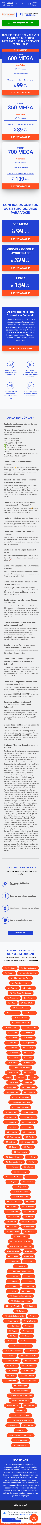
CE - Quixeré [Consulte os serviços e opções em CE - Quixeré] (13, 1147)
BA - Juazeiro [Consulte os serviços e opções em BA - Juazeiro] (29, 1013)
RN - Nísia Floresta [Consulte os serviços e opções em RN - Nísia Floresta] (27, 1376)
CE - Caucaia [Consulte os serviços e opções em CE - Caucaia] (13, 1053)
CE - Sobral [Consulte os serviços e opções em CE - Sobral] (31, 1157)
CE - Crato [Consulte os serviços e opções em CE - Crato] (28, 1057)
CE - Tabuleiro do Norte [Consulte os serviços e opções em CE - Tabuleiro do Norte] (14, 1162)
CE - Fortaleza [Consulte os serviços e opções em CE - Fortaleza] (28, 1062)
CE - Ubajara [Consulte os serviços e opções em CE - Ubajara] (28, 1167)
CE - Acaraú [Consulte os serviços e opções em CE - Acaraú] (12, 1033)
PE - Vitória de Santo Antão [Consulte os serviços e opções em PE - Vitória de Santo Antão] (14, 1316)
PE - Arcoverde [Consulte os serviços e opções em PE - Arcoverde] (28, 1226)
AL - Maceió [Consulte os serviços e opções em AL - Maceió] (9, 973)
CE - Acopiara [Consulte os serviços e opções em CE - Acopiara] (28, 1033)
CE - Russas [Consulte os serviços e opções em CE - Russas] (28, 1147)
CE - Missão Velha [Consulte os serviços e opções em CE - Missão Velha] (28, 1117)
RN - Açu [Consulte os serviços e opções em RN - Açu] (13, 1336)
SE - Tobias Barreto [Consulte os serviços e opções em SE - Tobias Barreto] (20, 1445)
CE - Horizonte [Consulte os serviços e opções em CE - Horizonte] (13, 1072)
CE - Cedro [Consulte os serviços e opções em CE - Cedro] (28, 1053)
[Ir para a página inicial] (8, 14)
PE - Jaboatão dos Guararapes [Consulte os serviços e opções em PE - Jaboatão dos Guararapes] (20, 1271)
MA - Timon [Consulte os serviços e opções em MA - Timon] (31, 1177)
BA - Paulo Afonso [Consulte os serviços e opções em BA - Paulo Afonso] (20, 1018)
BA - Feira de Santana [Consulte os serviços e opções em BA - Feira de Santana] (20, 1008)
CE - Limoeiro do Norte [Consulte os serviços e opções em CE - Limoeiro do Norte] (20, 1107)
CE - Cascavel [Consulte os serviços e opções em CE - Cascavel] (28, 1048)
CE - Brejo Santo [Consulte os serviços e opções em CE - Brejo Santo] (28, 1043)
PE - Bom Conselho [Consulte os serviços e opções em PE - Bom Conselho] (20, 1236)
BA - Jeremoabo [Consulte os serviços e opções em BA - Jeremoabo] (12, 1013)
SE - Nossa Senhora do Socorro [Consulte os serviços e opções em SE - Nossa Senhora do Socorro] (20, 1435)
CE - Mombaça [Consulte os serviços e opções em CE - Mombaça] (11, 1122)
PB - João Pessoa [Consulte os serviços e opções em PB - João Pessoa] (13, 1202)
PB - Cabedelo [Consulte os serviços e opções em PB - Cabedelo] (28, 1182)
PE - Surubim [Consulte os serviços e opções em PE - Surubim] (30, 1306)
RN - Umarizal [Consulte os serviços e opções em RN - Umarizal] (29, 1405)
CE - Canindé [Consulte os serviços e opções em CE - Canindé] (12, 1048)
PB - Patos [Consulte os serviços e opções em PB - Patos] (30, 1202)
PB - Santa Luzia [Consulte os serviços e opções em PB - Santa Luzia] (12, 1212)
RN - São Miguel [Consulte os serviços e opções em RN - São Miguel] (12, 1405)
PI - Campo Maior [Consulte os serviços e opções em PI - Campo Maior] (12, 1321)
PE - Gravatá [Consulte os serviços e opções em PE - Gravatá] (29, 1261)
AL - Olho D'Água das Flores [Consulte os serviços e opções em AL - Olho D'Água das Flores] (20, 978)
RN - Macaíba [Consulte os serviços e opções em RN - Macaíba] (11, 1366)
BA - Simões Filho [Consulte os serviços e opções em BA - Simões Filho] (30, 1028)
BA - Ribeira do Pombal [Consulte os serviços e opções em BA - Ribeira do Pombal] (20, 1023)
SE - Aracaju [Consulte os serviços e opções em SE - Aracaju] (20, 1410)
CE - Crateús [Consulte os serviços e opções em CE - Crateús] (13, 1057)
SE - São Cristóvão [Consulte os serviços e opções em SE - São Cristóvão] (20, 1440)
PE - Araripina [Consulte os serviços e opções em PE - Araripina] (12, 1226)
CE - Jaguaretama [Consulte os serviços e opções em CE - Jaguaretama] (28, 1087)
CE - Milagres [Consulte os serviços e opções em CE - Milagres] (11, 1117)
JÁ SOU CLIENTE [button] (20, 933)
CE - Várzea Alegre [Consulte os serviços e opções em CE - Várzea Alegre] (20, 1172)
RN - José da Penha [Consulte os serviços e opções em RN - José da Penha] (11, 1361)
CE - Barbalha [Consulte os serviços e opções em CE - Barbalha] (12, 1043)
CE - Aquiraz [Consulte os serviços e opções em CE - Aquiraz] (12, 1038)
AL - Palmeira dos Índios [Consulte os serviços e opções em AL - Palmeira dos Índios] (20, 983)
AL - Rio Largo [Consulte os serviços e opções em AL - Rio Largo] (28, 988)
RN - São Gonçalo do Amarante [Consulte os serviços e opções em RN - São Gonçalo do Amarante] (21, 1395)
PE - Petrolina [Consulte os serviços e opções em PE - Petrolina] (29, 1286)
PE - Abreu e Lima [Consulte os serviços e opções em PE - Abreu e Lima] (28, 1221)
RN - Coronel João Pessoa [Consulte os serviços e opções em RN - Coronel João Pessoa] (20, 1346)
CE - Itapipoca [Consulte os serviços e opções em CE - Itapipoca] (11, 1087)
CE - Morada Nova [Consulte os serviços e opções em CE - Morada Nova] (28, 1122)
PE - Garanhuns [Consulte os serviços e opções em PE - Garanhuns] (13, 1261)
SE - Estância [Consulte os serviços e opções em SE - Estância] (12, 1425)
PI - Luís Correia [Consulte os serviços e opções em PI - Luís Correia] (30, 1321)
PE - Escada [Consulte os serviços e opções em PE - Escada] (28, 1256)
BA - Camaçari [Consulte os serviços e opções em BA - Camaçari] (29, 998)
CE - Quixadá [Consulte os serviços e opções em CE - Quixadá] (10, 1142)
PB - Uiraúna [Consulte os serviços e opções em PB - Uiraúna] (11, 1221)
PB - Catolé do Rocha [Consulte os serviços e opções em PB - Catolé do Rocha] (20, 1197)
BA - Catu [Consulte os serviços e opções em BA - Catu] (11, 1003)
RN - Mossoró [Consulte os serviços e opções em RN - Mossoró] (28, 1371)
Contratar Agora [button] (20, 239)
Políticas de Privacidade (27, 1514)
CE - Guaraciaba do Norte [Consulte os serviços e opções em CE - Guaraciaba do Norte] (20, 1067)
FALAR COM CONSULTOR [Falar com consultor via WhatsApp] (20, 348)
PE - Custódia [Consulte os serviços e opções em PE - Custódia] (13, 1256)
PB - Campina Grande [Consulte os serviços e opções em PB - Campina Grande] (20, 1192)
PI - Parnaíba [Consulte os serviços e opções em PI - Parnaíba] (14, 1326)
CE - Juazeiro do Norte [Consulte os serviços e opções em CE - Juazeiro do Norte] (20, 1097)
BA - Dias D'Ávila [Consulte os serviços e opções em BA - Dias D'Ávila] (27, 1003)
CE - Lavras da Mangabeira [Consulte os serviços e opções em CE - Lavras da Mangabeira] (20, 1102)
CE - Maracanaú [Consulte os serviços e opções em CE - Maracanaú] (11, 1112)
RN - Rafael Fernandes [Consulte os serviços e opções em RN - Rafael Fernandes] (20, 1390)
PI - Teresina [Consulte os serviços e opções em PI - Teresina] (27, 1331)
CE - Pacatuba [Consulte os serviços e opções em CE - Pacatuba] (12, 1132)
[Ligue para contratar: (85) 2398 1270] (28, 15)
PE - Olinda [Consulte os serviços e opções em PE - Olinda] (28, 1276)
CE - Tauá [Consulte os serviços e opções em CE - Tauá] (32, 1162)
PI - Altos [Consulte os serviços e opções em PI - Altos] (33, 1316)
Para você (3, 4)
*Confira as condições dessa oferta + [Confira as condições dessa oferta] (20, 124)
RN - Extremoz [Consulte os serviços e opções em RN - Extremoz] (9, 1356)
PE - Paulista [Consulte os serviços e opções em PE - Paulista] (28, 1281)
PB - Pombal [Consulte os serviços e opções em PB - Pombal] (11, 1207)
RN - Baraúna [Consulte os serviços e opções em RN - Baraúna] (26, 1336)
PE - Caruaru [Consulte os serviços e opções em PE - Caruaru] (29, 1251)
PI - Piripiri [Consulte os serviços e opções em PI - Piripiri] (13, 1331)
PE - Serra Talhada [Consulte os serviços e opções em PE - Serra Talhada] (13, 1306)
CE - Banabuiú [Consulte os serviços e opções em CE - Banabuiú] (28, 1038)
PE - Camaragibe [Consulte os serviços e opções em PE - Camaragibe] (13, 1251)
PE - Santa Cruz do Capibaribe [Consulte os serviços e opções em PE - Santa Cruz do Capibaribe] (20, 1296)
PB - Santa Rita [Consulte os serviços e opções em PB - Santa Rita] (29, 1212)
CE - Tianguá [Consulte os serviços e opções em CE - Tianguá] (13, 1167)
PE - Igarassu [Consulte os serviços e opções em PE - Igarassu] (20, 1266)
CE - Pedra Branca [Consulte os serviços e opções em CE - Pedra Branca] (13, 1137)
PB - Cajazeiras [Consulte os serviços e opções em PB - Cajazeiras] (20, 1187)
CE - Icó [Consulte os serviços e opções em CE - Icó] (8, 1077)
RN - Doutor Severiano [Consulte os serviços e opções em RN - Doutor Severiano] (13, 1351)
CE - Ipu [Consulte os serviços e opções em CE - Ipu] (33, 1077)
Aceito (12, 1520)
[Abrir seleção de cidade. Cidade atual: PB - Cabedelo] (21, 4)
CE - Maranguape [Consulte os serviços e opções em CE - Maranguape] (29, 1112)
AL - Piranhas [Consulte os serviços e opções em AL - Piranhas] (12, 988)
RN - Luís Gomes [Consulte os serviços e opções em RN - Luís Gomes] (31, 1361)
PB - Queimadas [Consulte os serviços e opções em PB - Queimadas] (28, 1207)
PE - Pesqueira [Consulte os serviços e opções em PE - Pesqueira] (12, 1286)
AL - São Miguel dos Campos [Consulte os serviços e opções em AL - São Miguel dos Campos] (20, 993)
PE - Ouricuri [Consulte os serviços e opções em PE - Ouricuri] (13, 1281)
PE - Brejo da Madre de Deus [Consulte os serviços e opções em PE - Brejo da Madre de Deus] (20, 1241)
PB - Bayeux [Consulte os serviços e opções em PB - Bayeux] (12, 1182)
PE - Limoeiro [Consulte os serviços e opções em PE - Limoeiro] (13, 1276)
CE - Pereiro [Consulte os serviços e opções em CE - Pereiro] (30, 1137)
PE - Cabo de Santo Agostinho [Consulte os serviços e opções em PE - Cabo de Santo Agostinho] (20, 1246)
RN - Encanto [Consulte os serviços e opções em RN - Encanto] (31, 1351)
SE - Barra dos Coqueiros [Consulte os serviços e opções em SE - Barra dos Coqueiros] (20, 1415)
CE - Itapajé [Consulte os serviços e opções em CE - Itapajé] (28, 1082)
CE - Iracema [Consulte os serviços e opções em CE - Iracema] (13, 1082)
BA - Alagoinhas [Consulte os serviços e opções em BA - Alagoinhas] (12, 998)
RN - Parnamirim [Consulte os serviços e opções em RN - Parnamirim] (10, 1381)
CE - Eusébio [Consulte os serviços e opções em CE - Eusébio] (12, 1062)
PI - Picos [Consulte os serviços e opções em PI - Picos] (28, 1326)
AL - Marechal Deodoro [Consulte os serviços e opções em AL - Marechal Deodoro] (28, 973)
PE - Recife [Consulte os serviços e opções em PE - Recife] (12, 1291)
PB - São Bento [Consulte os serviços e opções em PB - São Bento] (13, 1217)
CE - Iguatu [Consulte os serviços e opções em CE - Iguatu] (20, 1077)
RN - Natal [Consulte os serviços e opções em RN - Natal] (10, 1376)
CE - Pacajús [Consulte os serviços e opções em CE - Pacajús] (26, 1127)
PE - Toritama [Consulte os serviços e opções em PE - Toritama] (20, 1311)
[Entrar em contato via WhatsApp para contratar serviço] (20, 23)
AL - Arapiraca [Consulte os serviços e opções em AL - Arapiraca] (10, 968)
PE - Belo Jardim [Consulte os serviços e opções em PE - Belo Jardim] (13, 1231)
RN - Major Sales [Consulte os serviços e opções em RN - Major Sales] (28, 1366)
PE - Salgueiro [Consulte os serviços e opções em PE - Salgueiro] (27, 1291)
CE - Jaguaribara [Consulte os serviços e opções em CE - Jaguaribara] (12, 1092)
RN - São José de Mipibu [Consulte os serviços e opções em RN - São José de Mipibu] (20, 1400)
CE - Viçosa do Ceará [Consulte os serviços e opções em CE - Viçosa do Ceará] (13, 1177)
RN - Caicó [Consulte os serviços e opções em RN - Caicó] (11, 1341)
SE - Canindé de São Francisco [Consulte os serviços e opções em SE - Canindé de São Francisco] (21, 1420)
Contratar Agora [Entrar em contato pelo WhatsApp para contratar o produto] (20, 137)
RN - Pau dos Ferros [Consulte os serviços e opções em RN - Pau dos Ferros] (29, 1381)
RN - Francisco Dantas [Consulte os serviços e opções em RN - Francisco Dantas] (29, 1356)
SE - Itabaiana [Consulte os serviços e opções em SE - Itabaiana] (28, 1425)
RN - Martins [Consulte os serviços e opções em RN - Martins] (12, 1371)
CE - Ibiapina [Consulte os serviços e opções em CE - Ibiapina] (28, 1072)
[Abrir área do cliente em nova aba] (34, 4)
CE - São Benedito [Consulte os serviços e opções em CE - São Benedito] (20, 1152)
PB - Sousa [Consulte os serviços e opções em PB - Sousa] (29, 1217)
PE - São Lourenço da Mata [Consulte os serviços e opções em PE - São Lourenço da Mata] (20, 1301)
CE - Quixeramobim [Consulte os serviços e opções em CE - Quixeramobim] (28, 1142)
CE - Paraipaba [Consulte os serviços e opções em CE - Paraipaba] (28, 1132)
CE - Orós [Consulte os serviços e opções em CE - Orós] (13, 1127)
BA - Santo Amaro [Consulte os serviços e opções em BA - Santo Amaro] (11, 1028)
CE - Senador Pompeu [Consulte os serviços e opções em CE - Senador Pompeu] (13, 1157)
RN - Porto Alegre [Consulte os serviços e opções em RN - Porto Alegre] (20, 1385)
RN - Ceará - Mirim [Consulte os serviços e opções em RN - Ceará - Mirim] (27, 1341)
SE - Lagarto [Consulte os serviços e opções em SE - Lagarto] (20, 1430)
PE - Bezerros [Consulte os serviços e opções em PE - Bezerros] (29, 1231)
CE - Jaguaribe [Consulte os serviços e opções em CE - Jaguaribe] (29, 1092)
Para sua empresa (10, 4)
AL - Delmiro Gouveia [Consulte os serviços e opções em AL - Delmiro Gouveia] (28, 968)
